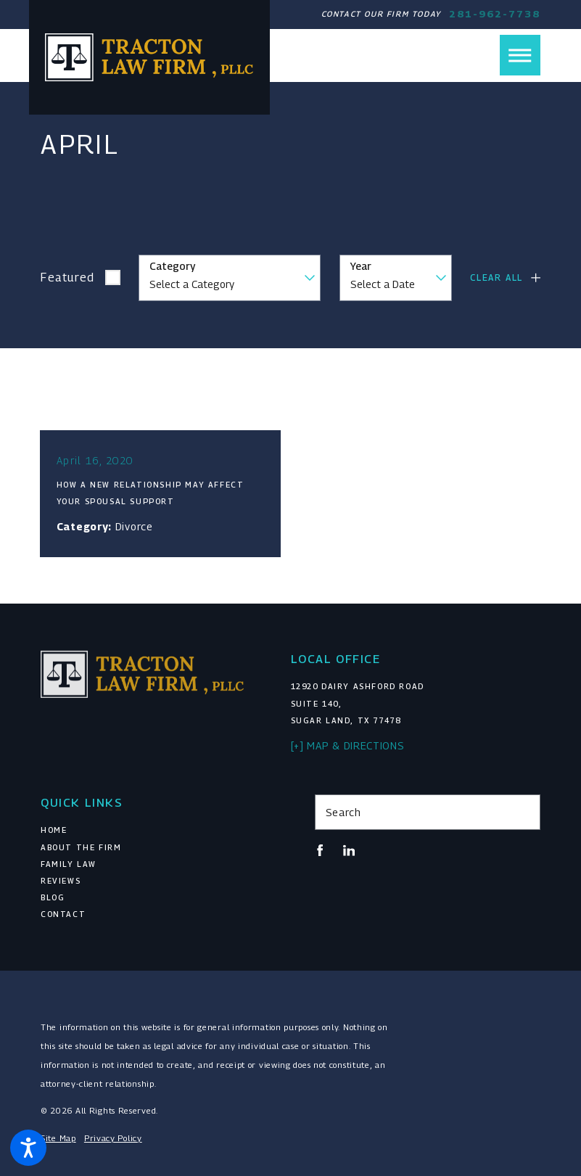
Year (360, 266)
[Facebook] (320, 850)
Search (343, 812)
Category (172, 266)
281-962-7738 (494, 14)
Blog (53, 897)
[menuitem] (153, 830)
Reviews (61, 880)
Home (54, 830)
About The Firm (81, 847)
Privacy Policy (113, 1138)
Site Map (58, 1138)
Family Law (68, 864)
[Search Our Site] (524, 812)
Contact (63, 914)
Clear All (496, 277)
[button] (28, 1148)
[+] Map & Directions (348, 745)
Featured (68, 277)
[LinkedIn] (349, 850)
